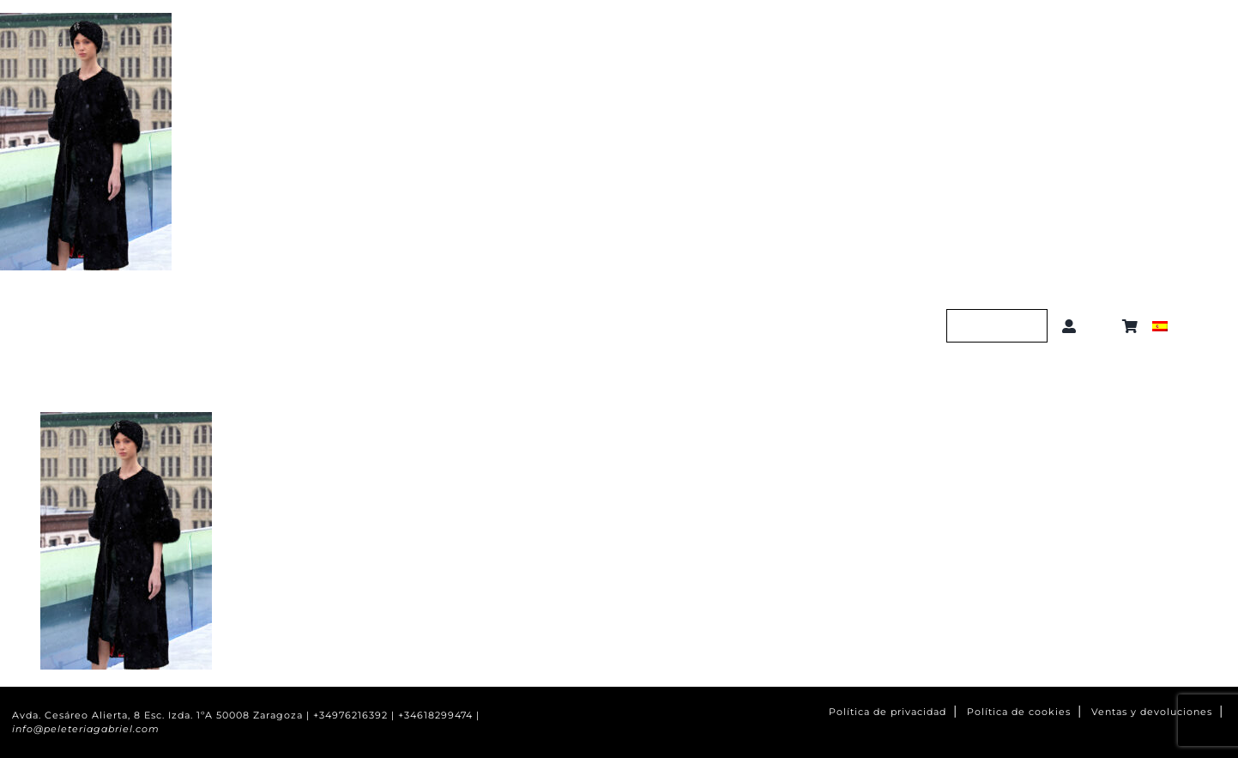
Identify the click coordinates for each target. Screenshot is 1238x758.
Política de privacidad (887, 712)
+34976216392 (350, 715)
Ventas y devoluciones (1151, 712)
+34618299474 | (439, 715)
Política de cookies (1019, 712)
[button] (1103, 326)
